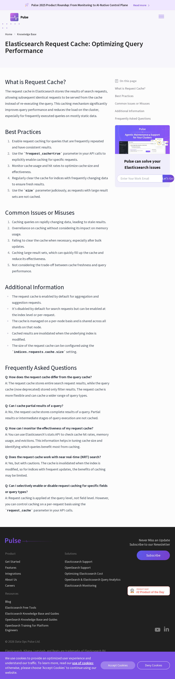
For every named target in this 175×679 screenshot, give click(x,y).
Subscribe (153, 555)
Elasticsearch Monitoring (80, 585)
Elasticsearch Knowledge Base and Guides (32, 613)
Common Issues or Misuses (132, 103)
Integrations (13, 573)
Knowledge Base (26, 34)
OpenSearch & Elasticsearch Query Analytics (93, 579)
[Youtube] (157, 629)
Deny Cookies (153, 665)
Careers (10, 585)
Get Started (12, 562)
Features (10, 568)
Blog (8, 601)
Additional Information (129, 111)
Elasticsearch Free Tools (20, 607)
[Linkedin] (166, 629)
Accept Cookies (118, 665)
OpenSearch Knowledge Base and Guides (31, 619)
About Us (11, 579)
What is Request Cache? (130, 88)
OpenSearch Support (78, 568)
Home (8, 34)
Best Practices (124, 96)
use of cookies (82, 663)
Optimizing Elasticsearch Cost (84, 573)
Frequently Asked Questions (133, 118)
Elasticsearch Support (78, 562)
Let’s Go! (168, 178)
